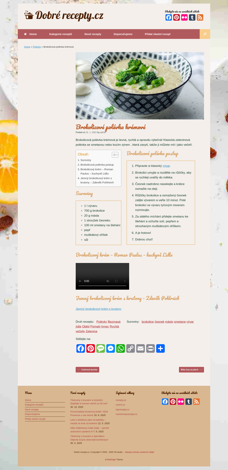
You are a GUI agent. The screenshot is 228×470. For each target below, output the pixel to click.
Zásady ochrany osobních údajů (139, 452)
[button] (205, 34)
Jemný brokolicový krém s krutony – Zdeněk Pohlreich (97, 180)
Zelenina (91, 331)
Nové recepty (92, 34)
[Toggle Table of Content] (113, 155)
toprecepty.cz (122, 409)
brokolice (148, 321)
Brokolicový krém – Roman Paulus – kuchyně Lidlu (97, 171)
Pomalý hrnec (99, 326)
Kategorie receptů (60, 34)
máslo (169, 321)
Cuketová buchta (87, 369)
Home (30, 34)
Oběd (86, 326)
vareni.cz (120, 404)
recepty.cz (121, 400)
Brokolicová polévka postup (97, 164)
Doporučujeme (123, 34)
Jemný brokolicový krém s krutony (98, 309)
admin (103, 132)
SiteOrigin (111, 459)
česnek (159, 321)
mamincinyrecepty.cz (126, 414)
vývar (166, 166)
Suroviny (86, 160)
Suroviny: (133, 321)
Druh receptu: (85, 321)
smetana (180, 321)
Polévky (37, 46)
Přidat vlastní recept (157, 34)
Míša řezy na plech (191, 369)
